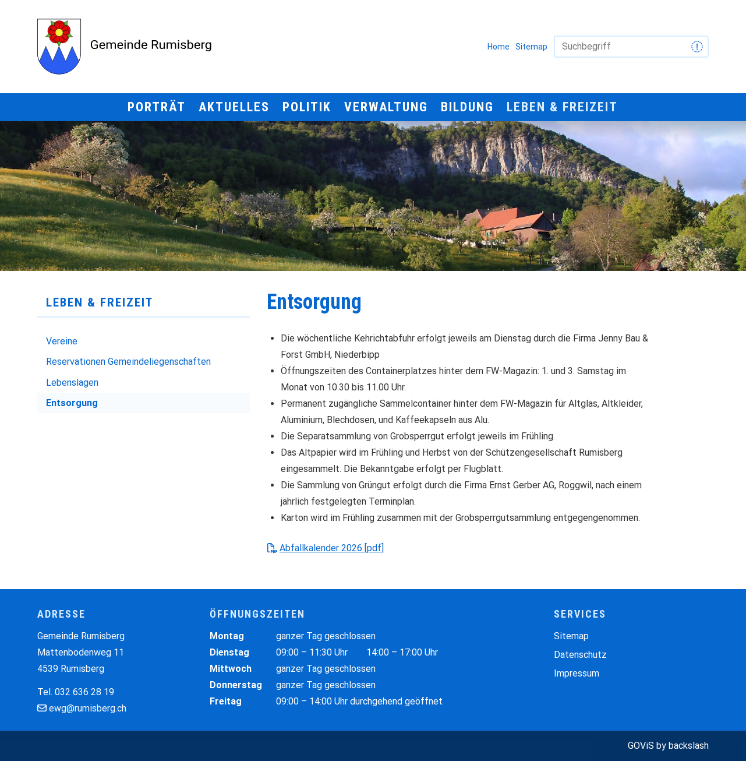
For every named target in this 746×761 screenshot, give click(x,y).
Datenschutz (580, 654)
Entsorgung (72, 402)
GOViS (641, 745)
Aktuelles (234, 107)
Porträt (157, 107)
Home (498, 46)
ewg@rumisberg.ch (87, 708)
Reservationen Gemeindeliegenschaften (128, 361)
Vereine (61, 341)
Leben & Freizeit (562, 107)
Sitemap (531, 46)
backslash (689, 745)
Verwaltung (386, 107)
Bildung (467, 107)
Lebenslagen (72, 382)
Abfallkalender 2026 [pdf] (332, 548)
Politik (306, 107)
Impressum (576, 673)
